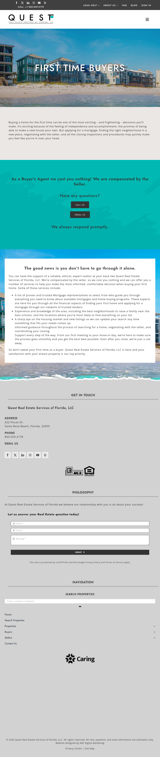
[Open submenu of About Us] (117, 5)
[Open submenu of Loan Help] (98, 5)
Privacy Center (73, 748)
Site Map (90, 748)
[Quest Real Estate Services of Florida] (31, 14)
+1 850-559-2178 (34, 6)
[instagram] (34, 3)
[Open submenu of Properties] (154, 626)
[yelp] (45, 3)
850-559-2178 (14, 437)
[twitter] (22, 3)
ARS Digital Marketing (92, 742)
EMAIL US (11, 443)
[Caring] (80, 655)
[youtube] (39, 3)
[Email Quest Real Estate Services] (80, 214)
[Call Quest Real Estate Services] (80, 204)
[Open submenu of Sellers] (154, 638)
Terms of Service (114, 562)
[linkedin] (28, 3)
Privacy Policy (93, 562)
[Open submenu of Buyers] (154, 632)
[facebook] (16, 3)
